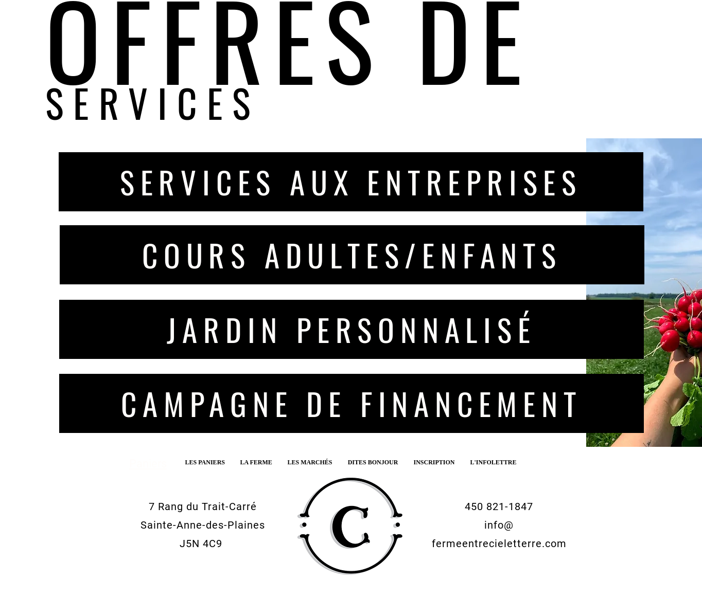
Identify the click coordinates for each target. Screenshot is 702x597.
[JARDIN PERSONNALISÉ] (351, 329)
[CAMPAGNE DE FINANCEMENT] (351, 403)
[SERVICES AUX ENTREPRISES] (351, 181)
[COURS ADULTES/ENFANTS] (352, 254)
